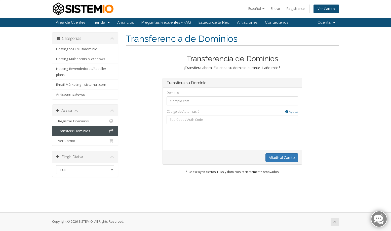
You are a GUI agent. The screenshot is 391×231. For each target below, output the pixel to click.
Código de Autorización (232, 111)
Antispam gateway (71, 94)
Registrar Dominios (85, 121)
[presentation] (232, 138)
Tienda (101, 22)
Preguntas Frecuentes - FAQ (166, 22)
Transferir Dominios (85, 131)
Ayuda (291, 111)
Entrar (275, 8)
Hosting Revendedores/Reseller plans (81, 71)
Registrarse (295, 8)
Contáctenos (276, 22)
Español (256, 8)
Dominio (173, 92)
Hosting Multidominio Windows (80, 58)
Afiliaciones (247, 22)
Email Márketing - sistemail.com (81, 84)
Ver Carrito (326, 8)
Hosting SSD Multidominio (76, 49)
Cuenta (326, 22)
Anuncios (125, 22)
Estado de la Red (214, 22)
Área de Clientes (70, 22)
